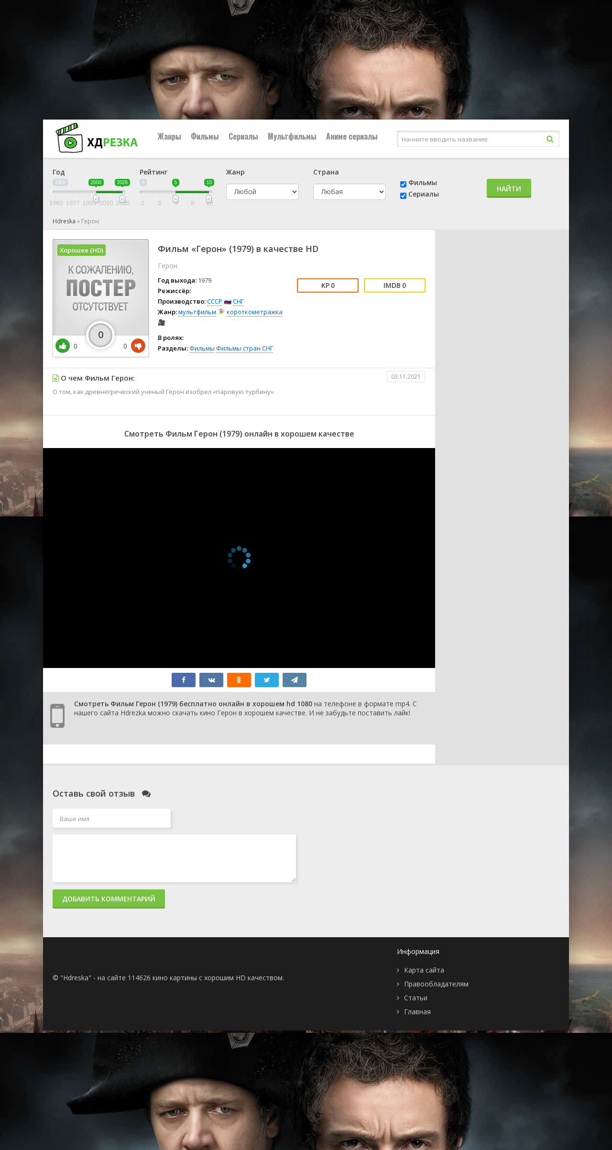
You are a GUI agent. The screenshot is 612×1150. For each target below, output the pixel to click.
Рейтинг (153, 171)
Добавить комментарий (108, 898)
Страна (326, 171)
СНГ (238, 301)
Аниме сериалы (352, 136)
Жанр (235, 171)
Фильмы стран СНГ (244, 348)
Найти (509, 188)
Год (59, 171)
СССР (214, 301)
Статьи (415, 997)
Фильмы (205, 136)
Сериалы (243, 136)
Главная (417, 1011)
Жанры (169, 136)
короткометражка (255, 311)
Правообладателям (436, 983)
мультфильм (197, 311)
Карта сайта (424, 970)
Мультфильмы (292, 136)
